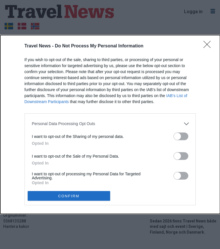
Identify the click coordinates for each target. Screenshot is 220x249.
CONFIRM (69, 196)
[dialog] (110, 124)
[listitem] (110, 124)
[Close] (208, 46)
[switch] (180, 136)
